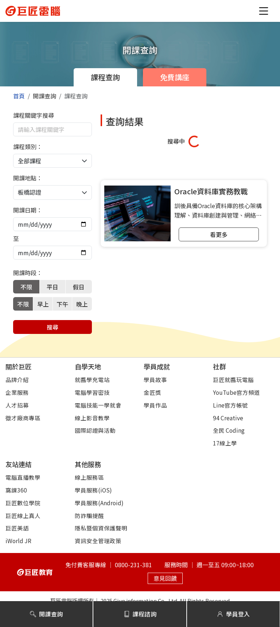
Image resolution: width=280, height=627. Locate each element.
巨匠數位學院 (22, 503)
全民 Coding (229, 430)
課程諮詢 (140, 614)
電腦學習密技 (92, 392)
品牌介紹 (17, 379)
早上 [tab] (43, 304)
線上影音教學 (92, 418)
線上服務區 (89, 477)
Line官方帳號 (230, 405)
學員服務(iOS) (93, 490)
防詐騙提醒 (89, 515)
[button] (264, 11)
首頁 (19, 95)
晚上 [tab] (82, 304)
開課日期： (27, 210)
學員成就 (157, 366)
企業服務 (17, 392)
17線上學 (225, 443)
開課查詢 (46, 614)
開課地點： (27, 178)
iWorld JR (18, 541)
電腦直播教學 (22, 477)
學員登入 (233, 614)
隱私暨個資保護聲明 (101, 528)
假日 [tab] (79, 287)
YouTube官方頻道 (236, 392)
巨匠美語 (17, 528)
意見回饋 (165, 578)
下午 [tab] (62, 304)
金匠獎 (152, 392)
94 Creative (228, 418)
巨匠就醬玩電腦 (233, 379)
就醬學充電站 (92, 379)
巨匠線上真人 (22, 515)
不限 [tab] (26, 287)
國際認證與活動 (95, 430)
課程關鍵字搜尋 (33, 115)
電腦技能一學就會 (98, 405)
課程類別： (27, 146)
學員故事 (155, 379)
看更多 (219, 234)
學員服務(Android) (99, 503)
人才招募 (17, 405)
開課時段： (27, 272)
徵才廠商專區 (22, 418)
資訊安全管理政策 (98, 541)
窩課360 (16, 490)
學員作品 (155, 405)
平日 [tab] (52, 287)
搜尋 (52, 327)
